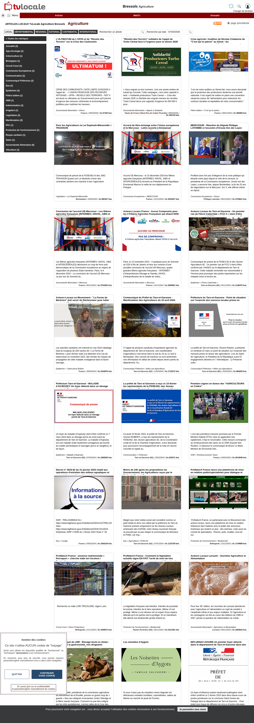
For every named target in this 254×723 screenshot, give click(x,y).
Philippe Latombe (212, 183)
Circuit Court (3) (14, 66)
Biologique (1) (13, 61)
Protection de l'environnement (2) (22, 130)
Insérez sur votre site (235, 664)
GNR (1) (10, 100)
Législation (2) (13, 115)
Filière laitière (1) (14, 95)
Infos (165, 695)
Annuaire (215, 15)
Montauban (81, 183)
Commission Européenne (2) (20, 71)
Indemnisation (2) (14, 105)
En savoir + (105, 699)
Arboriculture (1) (14, 56)
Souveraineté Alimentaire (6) (20, 145)
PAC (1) (9, 125)
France (84, 105)
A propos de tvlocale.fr (111, 703)
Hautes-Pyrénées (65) (142, 574)
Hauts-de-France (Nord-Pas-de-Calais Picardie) (146, 105)
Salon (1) (10, 140)
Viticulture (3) (12, 150)
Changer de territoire (243, 11)
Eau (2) (9, 85)
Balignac (149, 652)
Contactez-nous (108, 695)
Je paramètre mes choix (192, 709)
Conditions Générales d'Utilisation (173, 699)
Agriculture (77, 23)
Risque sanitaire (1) (15, 135)
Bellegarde (215, 496)
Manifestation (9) (14, 120)
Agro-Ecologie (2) (14, 51)
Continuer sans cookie (47, 674)
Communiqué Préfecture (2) (20, 81)
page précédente (238, 23)
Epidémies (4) (13, 90)
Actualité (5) (12, 46)
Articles (59, 15)
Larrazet (216, 574)
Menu (15, 15)
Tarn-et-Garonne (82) (210, 261)
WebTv (136, 15)
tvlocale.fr (47, 696)
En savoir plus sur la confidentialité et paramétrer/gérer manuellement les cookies (33, 687)
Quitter (17, 674)
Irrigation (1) (12, 110)
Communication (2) (15, 76)
